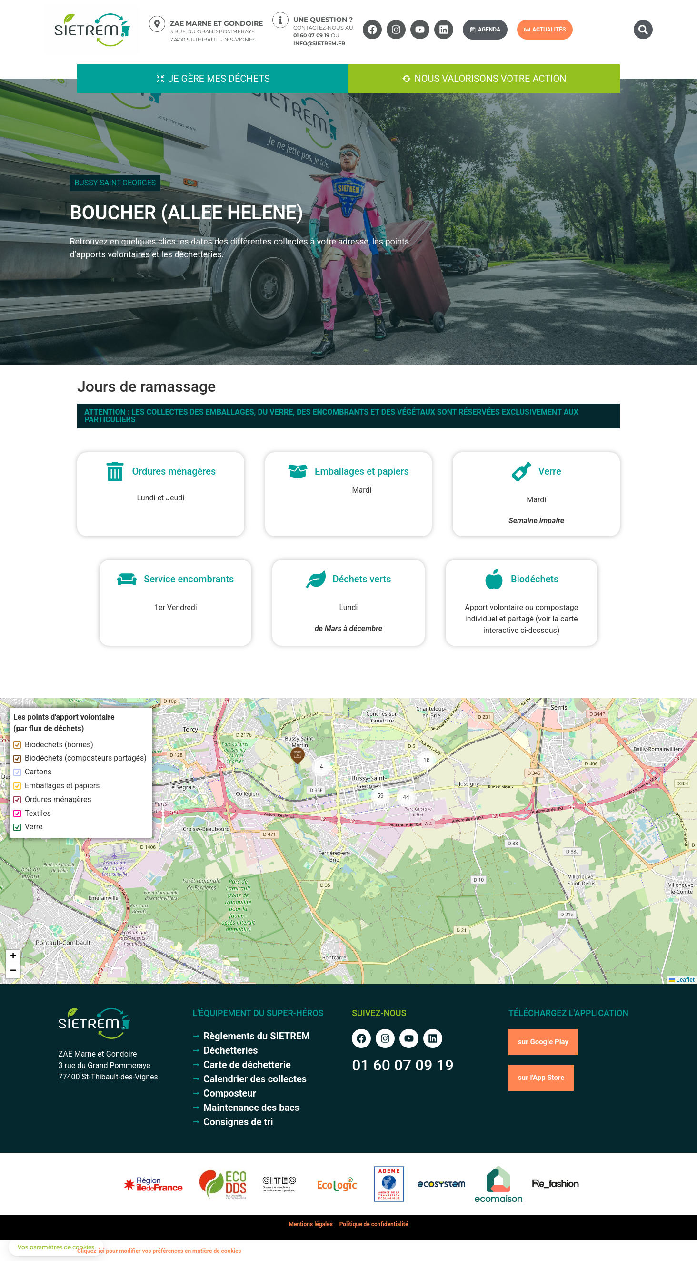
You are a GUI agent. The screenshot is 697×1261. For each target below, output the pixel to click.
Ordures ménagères (52, 799)
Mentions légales (311, 1224)
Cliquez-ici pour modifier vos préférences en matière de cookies (159, 1251)
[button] (643, 29)
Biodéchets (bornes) (53, 744)
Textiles (32, 813)
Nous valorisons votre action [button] (490, 78)
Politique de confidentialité (373, 1224)
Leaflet (682, 979)
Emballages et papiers (56, 785)
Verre (28, 826)
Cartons (32, 771)
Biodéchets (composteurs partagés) (80, 758)
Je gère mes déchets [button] (219, 78)
